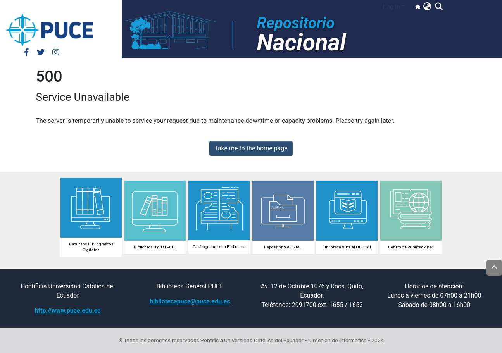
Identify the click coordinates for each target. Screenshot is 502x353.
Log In (391, 6)
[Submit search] (438, 7)
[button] (427, 7)
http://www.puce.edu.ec (68, 310)
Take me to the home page (251, 148)
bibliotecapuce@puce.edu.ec (190, 301)
